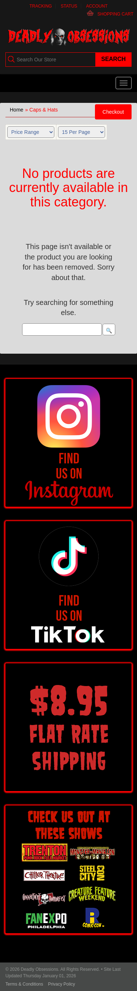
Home (16, 110)
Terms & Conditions (24, 984)
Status (69, 6)
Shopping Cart (115, 14)
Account (96, 6)
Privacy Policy (61, 984)
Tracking (40, 6)
